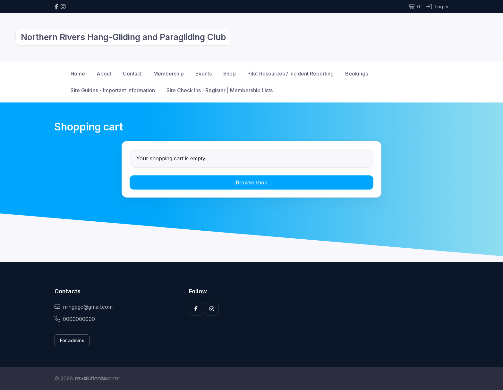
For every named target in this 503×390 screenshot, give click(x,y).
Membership (168, 73)
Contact (132, 73)
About (104, 73)
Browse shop (252, 182)
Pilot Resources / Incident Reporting (290, 73)
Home (78, 73)
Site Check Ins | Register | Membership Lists (219, 90)
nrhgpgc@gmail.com (84, 307)
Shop (229, 73)
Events (203, 73)
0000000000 (75, 319)
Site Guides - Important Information (113, 90)
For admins (72, 340)
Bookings (356, 73)
